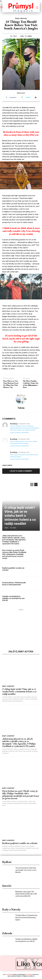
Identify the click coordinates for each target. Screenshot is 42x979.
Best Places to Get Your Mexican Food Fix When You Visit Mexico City (10, 384)
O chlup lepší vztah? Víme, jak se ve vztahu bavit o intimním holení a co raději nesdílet (20, 516)
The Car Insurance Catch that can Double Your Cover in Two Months (25, 870)
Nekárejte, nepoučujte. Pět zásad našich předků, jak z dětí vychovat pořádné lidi (26, 894)
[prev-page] (31, 484)
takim (15, 36)
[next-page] (36, 484)
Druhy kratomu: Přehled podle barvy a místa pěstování (14, 584)
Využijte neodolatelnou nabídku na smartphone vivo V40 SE (13, 598)
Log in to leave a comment (19, 432)
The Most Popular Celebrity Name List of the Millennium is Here (30, 384)
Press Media (8, 974)
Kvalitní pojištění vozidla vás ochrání (19, 843)
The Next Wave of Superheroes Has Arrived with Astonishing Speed (26, 917)
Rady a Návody (21, 18)
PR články (28, 974)
